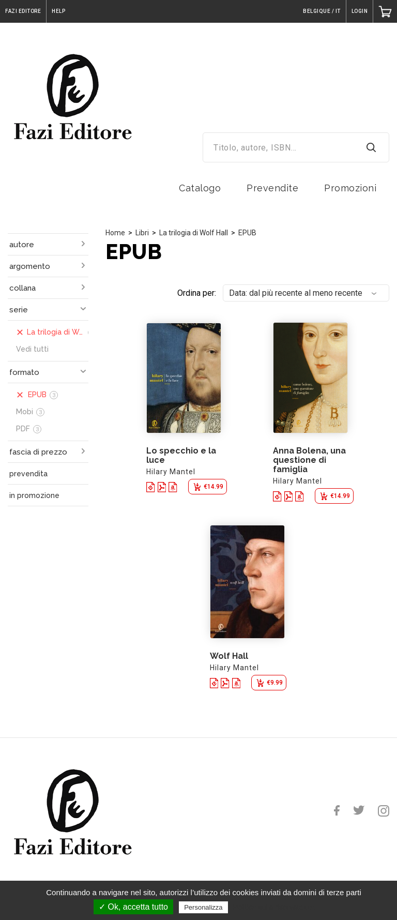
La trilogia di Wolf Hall (193, 233)
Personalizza (203, 907)
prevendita (28, 474)
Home (115, 233)
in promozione (34, 495)
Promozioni (350, 188)
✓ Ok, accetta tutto (133, 906)
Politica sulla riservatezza (273, 907)
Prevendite (272, 188)
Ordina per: (196, 293)
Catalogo (200, 188)
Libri (142, 233)
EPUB (247, 233)
